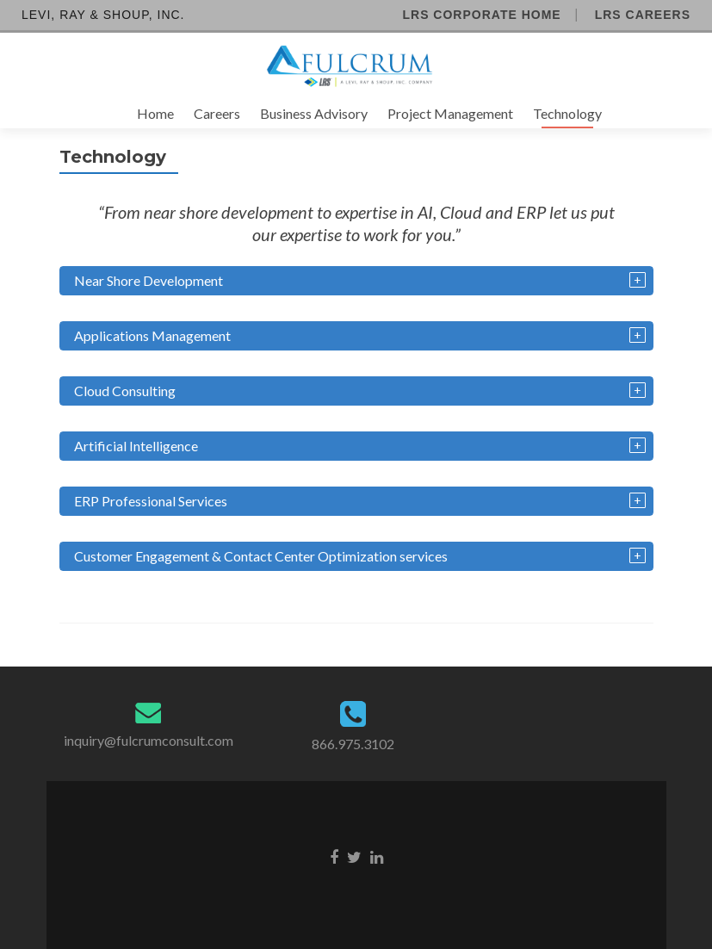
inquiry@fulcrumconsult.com (148, 740)
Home (155, 113)
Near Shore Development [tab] (148, 280)
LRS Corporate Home (481, 15)
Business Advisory (314, 113)
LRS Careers (642, 15)
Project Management (450, 113)
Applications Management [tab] (152, 335)
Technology (567, 113)
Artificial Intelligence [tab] (136, 445)
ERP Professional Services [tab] (150, 501)
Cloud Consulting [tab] (125, 390)
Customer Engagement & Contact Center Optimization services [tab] (261, 556)
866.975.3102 (353, 743)
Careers (217, 113)
